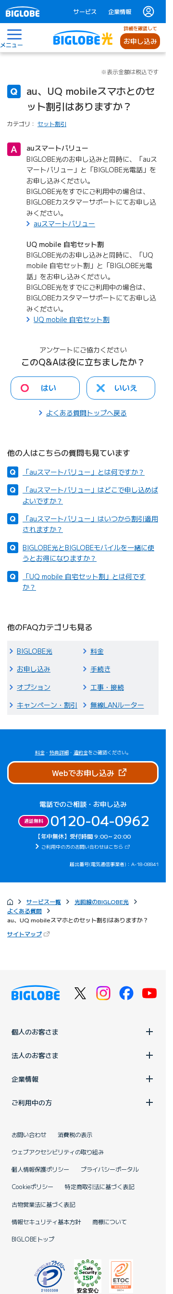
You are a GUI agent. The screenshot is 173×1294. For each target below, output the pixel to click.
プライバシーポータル (109, 1169)
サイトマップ (29, 934)
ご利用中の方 (83, 1102)
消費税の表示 (75, 1134)
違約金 (81, 752)
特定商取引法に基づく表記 (99, 1186)
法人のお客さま (83, 1055)
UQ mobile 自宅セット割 (72, 319)
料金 (97, 651)
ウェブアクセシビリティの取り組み (58, 1152)
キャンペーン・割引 (47, 705)
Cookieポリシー (32, 1186)
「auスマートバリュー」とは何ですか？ (84, 472)
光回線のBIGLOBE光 (101, 901)
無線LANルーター (117, 705)
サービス (85, 11)
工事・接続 (107, 687)
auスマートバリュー (64, 223)
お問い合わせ (29, 1134)
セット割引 (51, 123)
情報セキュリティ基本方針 (46, 1221)
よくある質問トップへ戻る (86, 412)
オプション (33, 687)
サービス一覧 (43, 901)
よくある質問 (24, 910)
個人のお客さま (83, 1031)
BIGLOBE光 (34, 651)
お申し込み (140, 41)
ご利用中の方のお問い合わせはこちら (86, 846)
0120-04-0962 (99, 820)
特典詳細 (59, 752)
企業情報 (119, 11)
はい (48, 387)
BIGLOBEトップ (33, 1239)
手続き (100, 668)
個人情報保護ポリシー (40, 1169)
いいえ (125, 387)
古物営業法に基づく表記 (43, 1204)
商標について (109, 1221)
